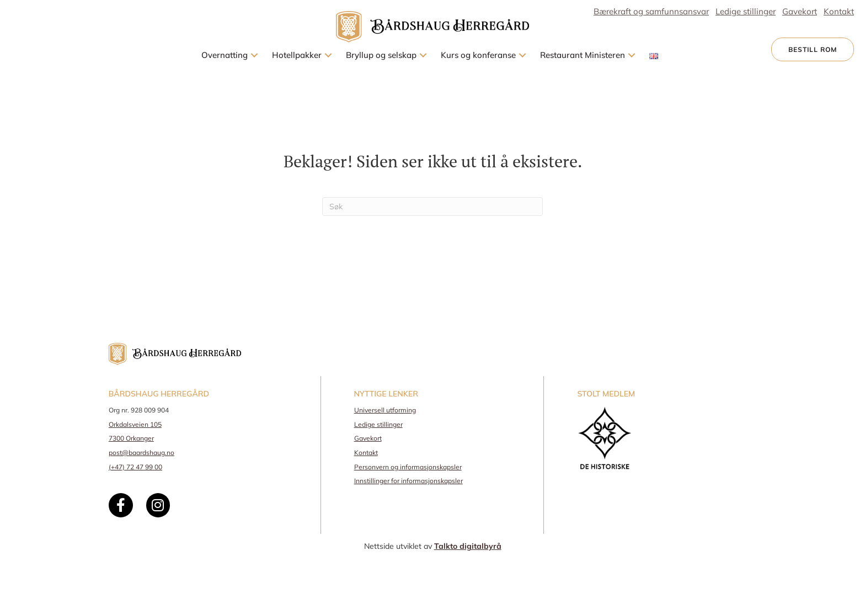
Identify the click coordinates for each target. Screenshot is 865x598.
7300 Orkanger (131, 438)
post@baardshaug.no (141, 452)
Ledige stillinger (378, 424)
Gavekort (368, 438)
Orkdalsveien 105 (135, 424)
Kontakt (366, 452)
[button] (254, 55)
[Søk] (432, 206)
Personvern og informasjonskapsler (408, 467)
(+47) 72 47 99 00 (135, 467)
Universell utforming (385, 410)
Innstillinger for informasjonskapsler (408, 481)
